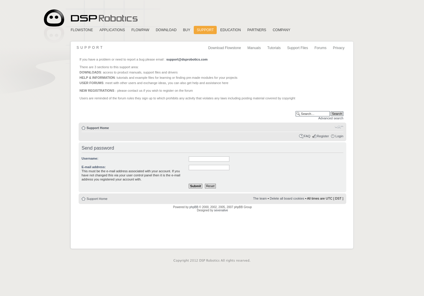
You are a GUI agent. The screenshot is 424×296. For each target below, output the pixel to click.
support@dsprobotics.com (187, 59)
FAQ (307, 136)
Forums (320, 48)
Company (281, 30)
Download (166, 30)
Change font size (339, 126)
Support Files (297, 48)
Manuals (254, 48)
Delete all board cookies (287, 198)
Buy (187, 30)
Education (230, 30)
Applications (112, 30)
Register (323, 136)
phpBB (193, 207)
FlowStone (82, 30)
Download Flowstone (224, 48)
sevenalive (221, 210)
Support (205, 30)
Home (90, 18)
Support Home (98, 128)
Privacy (338, 48)
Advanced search (330, 118)
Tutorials (274, 48)
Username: (90, 158)
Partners (256, 30)
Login (339, 136)
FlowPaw (140, 30)
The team (260, 198)
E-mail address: (94, 167)
